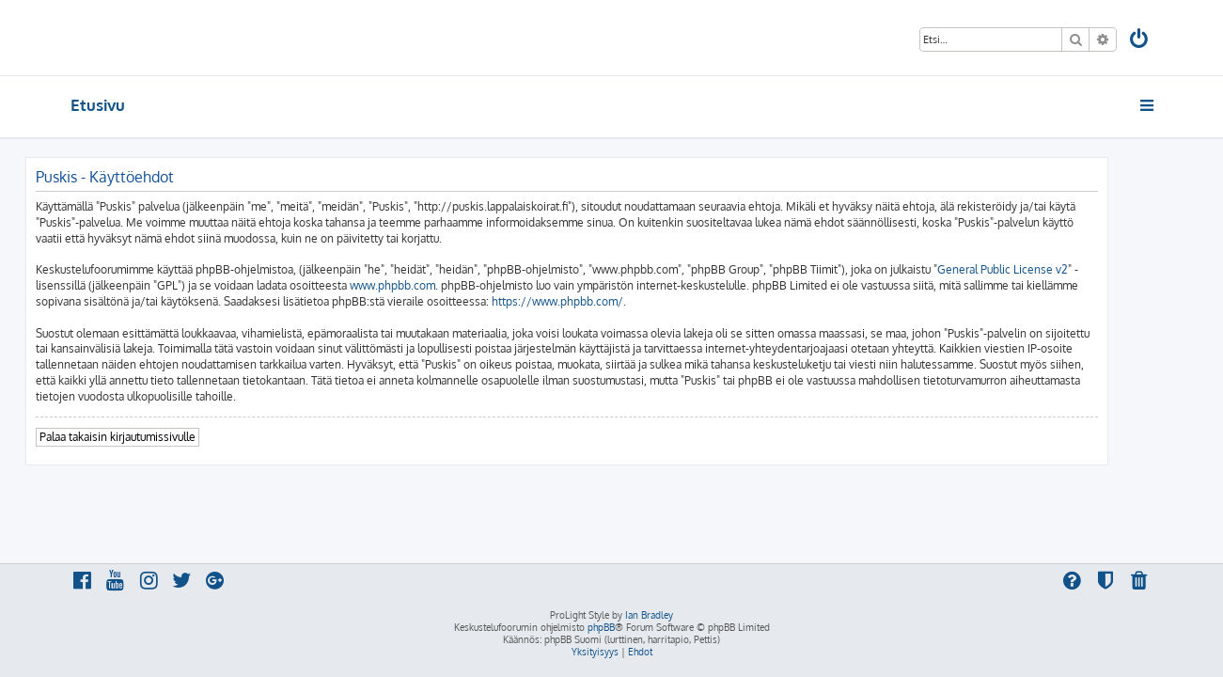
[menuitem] (1139, 41)
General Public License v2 (1047, 269)
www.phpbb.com (437, 285)
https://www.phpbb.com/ (602, 301)
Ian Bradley (649, 615)
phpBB (601, 627)
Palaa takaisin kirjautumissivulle (163, 437)
